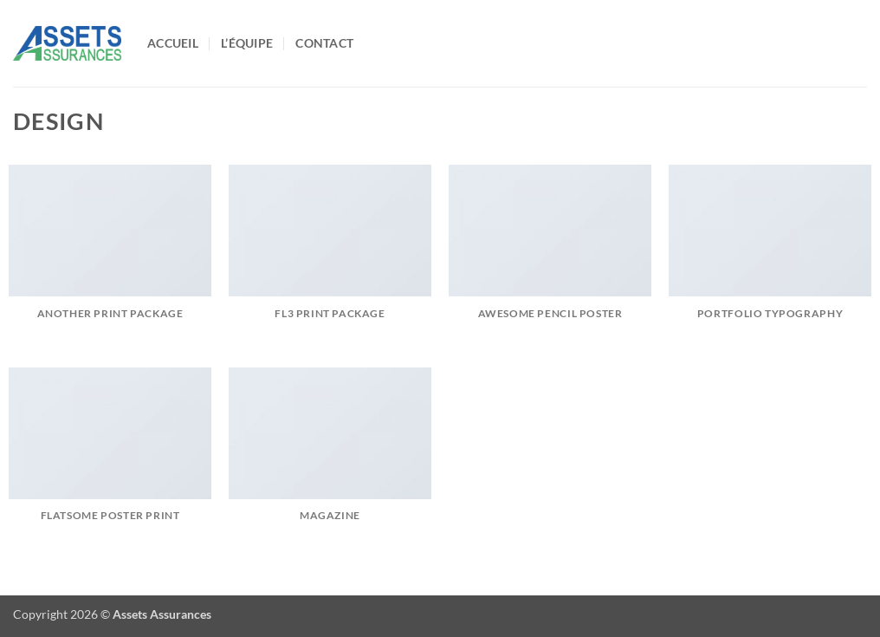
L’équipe (247, 43)
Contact (324, 43)
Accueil (172, 43)
